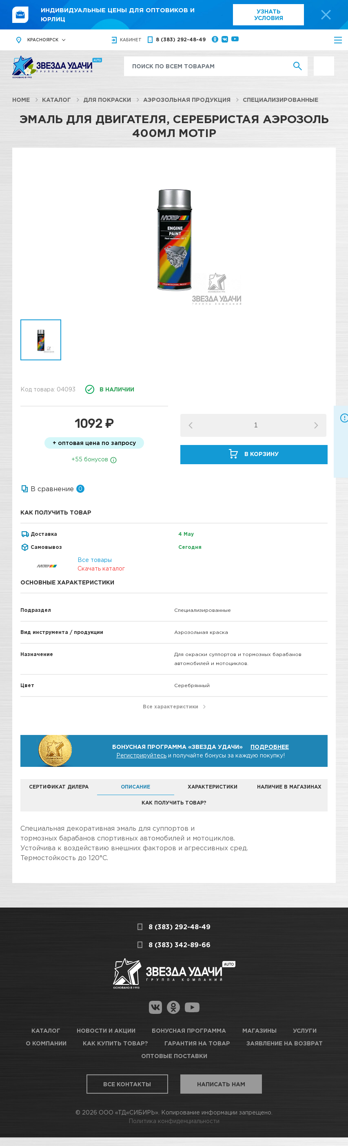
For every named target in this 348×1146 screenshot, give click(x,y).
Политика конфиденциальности (174, 1121)
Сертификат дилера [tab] (59, 786)
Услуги (305, 1030)
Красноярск (42, 40)
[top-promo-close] (326, 14)
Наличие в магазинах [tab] (289, 786)
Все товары (95, 560)
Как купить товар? (115, 1043)
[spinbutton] (255, 425)
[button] (316, 425)
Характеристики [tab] (212, 786)
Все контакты (127, 1084)
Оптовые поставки (174, 1056)
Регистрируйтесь (141, 755)
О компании (46, 1043)
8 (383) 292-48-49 (181, 39)
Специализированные (280, 100)
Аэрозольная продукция (187, 100)
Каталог (56, 100)
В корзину (261, 454)
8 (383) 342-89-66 (180, 944)
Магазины (259, 1030)
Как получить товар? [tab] (174, 802)
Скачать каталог (101, 568)
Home (21, 100)
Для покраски (107, 100)
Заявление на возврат (284, 1043)
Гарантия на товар (197, 1043)
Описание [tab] (135, 786)
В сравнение (52, 489)
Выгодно (324, 61)
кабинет (131, 40)
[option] (174, 237)
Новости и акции (106, 1030)
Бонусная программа (189, 1030)
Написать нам (221, 1084)
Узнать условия (268, 14)
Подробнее (269, 747)
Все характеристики (170, 706)
